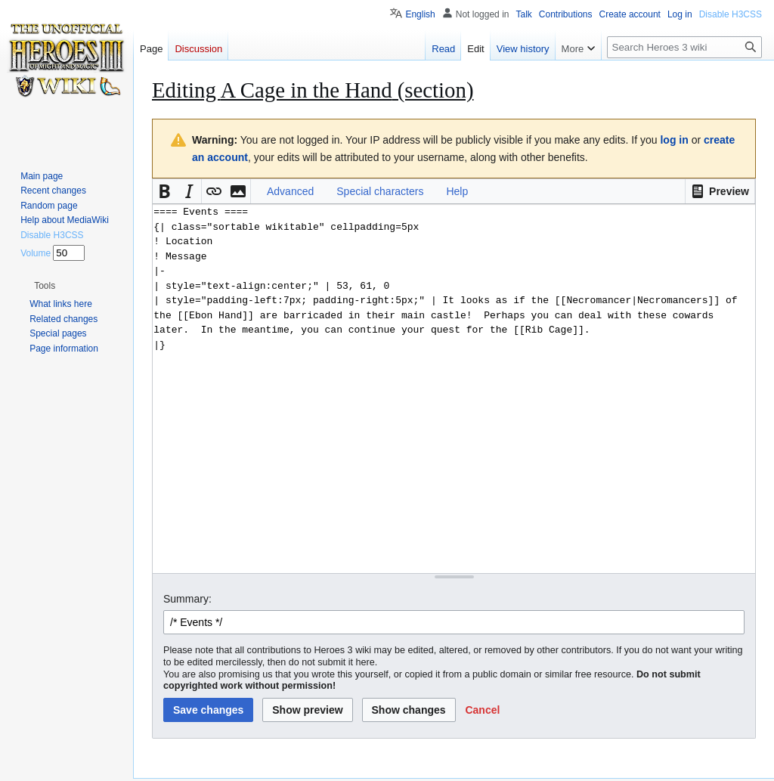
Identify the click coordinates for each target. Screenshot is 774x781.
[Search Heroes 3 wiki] (684, 47)
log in (674, 140)
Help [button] (457, 191)
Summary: (187, 599)
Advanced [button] (290, 191)
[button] (720, 191)
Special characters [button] (379, 191)
